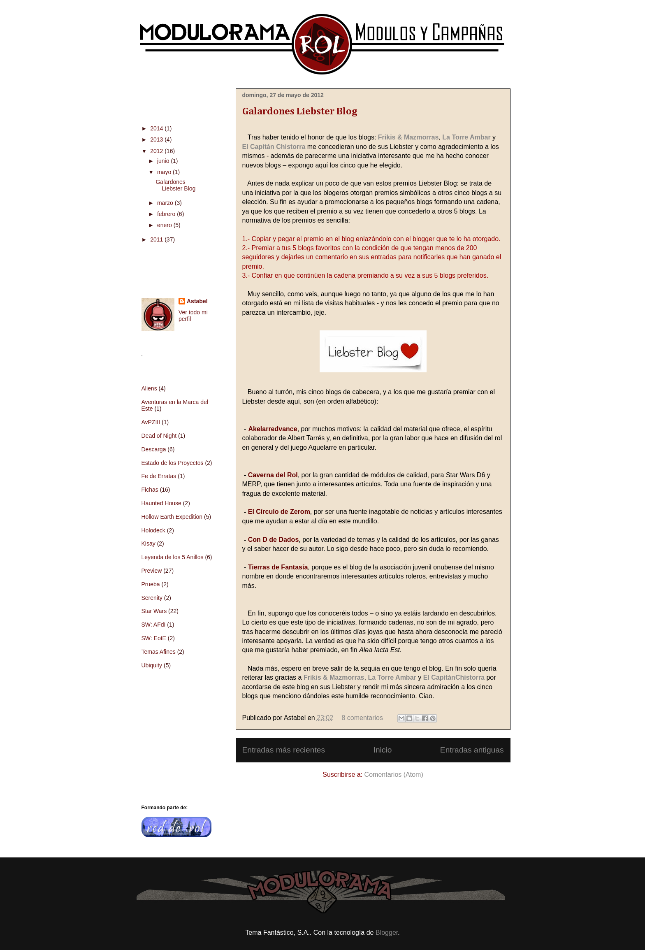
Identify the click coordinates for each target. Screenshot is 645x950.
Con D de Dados (273, 539)
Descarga (154, 449)
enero (165, 225)
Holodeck (153, 530)
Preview (152, 570)
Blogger (387, 932)
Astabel (197, 301)
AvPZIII (151, 422)
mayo (165, 172)
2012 (157, 151)
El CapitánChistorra (454, 677)
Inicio (383, 750)
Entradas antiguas (472, 750)
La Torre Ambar (466, 137)
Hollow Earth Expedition (172, 516)
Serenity (152, 598)
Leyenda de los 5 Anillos (173, 557)
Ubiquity (152, 665)
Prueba (151, 584)
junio (164, 161)
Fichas (150, 489)
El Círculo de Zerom (279, 511)
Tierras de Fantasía (278, 567)
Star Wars (154, 611)
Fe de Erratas (159, 476)
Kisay (148, 543)
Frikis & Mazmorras (408, 137)
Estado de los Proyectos (173, 463)
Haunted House (161, 503)
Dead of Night (159, 435)
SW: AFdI (154, 624)
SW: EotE (154, 638)
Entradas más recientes (283, 750)
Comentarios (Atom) (393, 774)
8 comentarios (362, 717)
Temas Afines (159, 651)
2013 (157, 139)
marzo (166, 203)
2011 (157, 239)
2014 (157, 128)
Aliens (149, 388)
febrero (167, 214)
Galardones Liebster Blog (299, 111)
